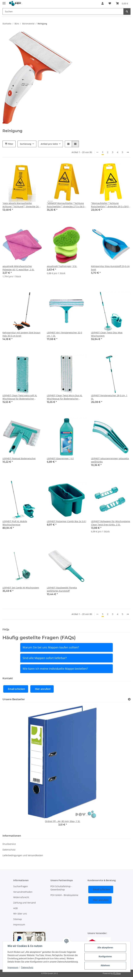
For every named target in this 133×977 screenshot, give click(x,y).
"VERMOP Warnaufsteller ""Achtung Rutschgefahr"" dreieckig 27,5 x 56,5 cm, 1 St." (65, 205)
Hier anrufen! (43, 689)
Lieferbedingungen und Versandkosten (22, 855)
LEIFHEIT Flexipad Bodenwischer (19, 458)
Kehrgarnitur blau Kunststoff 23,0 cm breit (110, 268)
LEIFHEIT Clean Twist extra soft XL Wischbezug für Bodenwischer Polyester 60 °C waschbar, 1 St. (19, 397)
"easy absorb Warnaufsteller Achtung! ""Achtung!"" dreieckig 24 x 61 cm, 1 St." (21, 205)
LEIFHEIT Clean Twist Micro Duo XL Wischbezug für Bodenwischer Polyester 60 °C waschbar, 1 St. (64, 397)
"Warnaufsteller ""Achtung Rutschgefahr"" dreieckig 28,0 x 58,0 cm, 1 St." (110, 205)
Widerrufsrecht (21, 897)
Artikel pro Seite (49, 143)
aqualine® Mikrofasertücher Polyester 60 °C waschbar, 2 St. (18, 268)
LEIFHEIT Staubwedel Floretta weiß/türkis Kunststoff (62, 589)
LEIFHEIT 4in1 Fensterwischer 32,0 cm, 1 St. (64, 334)
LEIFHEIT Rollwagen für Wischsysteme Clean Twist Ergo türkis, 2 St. (110, 523)
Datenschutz (27, 967)
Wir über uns (20, 913)
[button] (102, 3)
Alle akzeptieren (105, 947)
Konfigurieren (105, 956)
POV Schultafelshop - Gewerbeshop (61, 888)
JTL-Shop (117, 973)
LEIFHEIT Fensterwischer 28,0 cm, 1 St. (109, 397)
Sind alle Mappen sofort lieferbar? (45, 658)
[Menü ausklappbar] (4, 2)
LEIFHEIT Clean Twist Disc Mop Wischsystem (106, 334)
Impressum (13, 967)
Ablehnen (105, 965)
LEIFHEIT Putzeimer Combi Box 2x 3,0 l (66, 521)
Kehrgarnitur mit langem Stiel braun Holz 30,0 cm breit (21, 334)
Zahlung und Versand (24, 902)
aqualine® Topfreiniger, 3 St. (62, 266)
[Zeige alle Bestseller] (129, 699)
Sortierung (25, 143)
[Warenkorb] (122, 3)
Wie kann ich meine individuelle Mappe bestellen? (55, 668)
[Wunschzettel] (110, 3)
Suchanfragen (20, 886)
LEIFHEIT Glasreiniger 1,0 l (60, 458)
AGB (15, 908)
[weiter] (128, 152)
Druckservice (9, 843)
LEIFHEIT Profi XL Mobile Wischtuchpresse (14, 523)
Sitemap (17, 919)
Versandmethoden (22, 891)
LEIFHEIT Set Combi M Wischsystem (20, 587)
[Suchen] (63, 11)
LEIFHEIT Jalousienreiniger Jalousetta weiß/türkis (110, 460)
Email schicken (16, 689)
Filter (9, 143)
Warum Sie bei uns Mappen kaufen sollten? (51, 647)
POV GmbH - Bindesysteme (64, 895)
